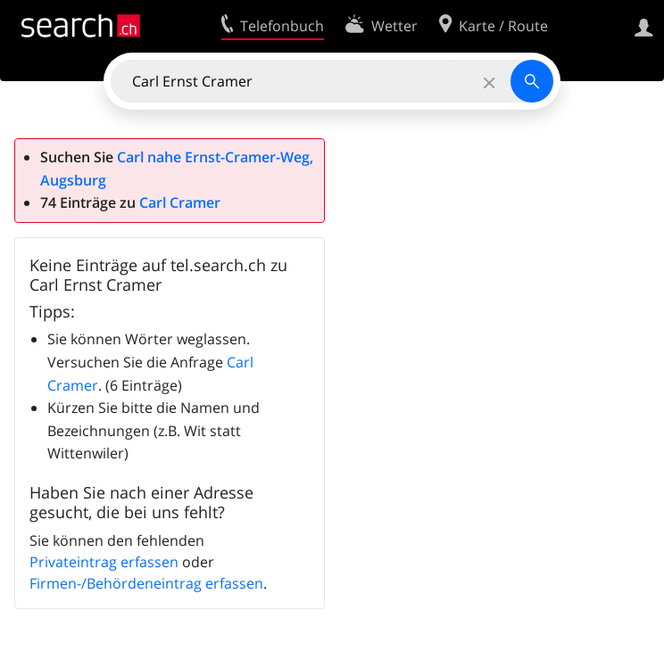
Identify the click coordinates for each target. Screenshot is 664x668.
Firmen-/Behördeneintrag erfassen (146, 583)
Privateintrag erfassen (103, 562)
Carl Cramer (179, 202)
